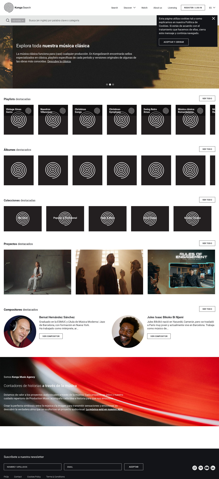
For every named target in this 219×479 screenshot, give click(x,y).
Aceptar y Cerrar (174, 41)
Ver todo (207, 98)
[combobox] (18, 20)
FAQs (6, 477)
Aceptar (134, 466)
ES (212, 7)
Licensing (172, 7)
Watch (144, 7)
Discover (130, 7)
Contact (18, 477)
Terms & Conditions (55, 477)
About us (157, 7)
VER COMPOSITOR (50, 336)
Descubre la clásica (137, 61)
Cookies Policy (34, 477)
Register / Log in (193, 7)
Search (114, 7)
